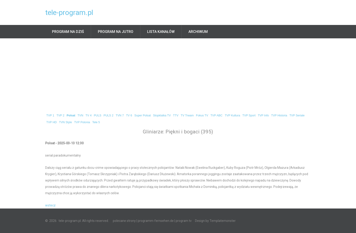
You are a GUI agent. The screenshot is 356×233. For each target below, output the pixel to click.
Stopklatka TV (162, 115)
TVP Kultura (232, 115)
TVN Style (65, 122)
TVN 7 (120, 115)
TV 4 (89, 115)
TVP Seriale (297, 115)
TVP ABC (216, 115)
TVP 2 (60, 115)
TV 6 (129, 115)
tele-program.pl (69, 12)
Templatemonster (223, 221)
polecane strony (124, 221)
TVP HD (51, 122)
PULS (97, 115)
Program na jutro (115, 31)
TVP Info (263, 115)
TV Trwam (187, 115)
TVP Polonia (82, 122)
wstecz (50, 205)
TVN (80, 115)
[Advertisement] (178, 72)
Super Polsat (142, 115)
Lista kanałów (161, 31)
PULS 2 (108, 115)
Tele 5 (96, 122)
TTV (175, 115)
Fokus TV (202, 115)
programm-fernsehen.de (156, 221)
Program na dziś (68, 31)
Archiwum (198, 31)
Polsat (71, 115)
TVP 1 (50, 115)
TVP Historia (279, 115)
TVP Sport (249, 115)
